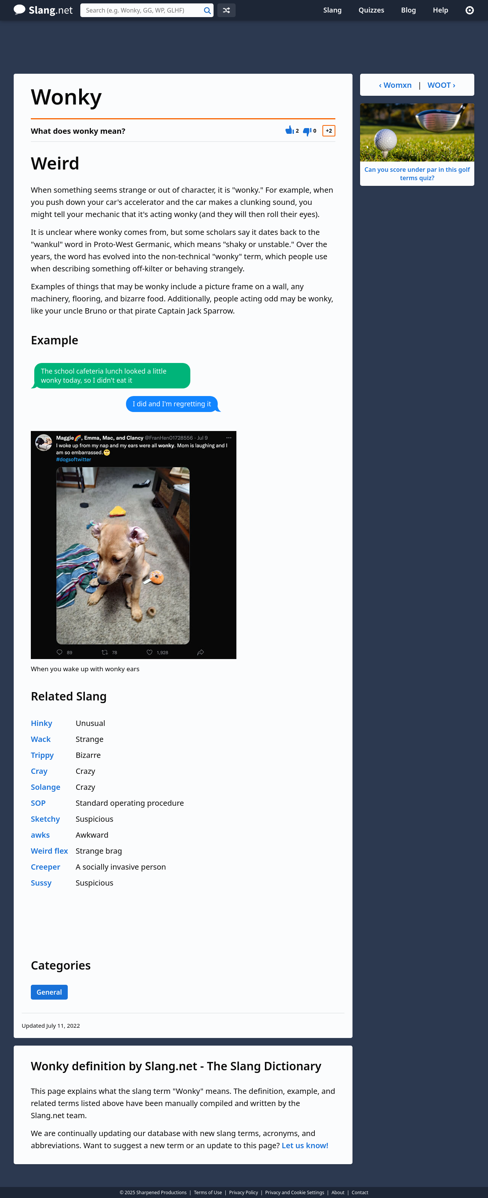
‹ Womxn (395, 85)
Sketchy (45, 819)
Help (440, 9)
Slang (333, 9)
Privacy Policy (243, 1192)
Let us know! (305, 1145)
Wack (41, 739)
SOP (38, 803)
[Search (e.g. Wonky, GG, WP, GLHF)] (147, 10)
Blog (408, 9)
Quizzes (371, 9)
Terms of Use (208, 1192)
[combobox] (147, 10)
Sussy (41, 883)
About (338, 1192)
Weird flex (49, 851)
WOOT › (441, 85)
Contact (360, 1192)
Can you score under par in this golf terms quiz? (417, 142)
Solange (46, 787)
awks (40, 835)
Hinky (41, 723)
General (49, 992)
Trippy (42, 755)
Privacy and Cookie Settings (294, 1192)
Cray (39, 771)
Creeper (45, 867)
